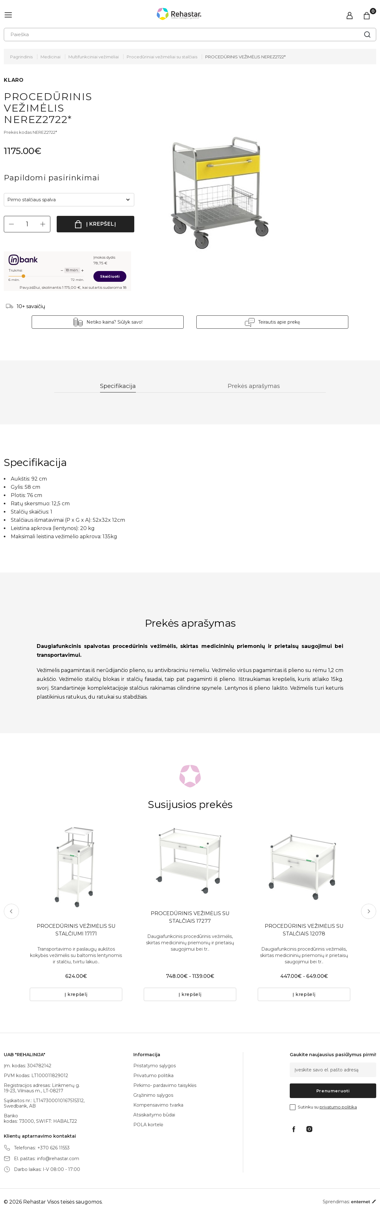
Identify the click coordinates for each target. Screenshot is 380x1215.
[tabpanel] (190, 862)
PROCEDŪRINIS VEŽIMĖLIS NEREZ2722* (245, 56)
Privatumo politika (153, 1075)
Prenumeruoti (333, 1090)
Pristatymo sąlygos (154, 1066)
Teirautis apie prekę (279, 322)
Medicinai (50, 56)
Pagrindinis (21, 56)
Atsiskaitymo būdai (154, 1115)
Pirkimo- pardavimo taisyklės (164, 1085)
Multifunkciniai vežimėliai (93, 56)
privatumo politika (338, 1106)
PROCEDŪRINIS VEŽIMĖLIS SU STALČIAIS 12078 (304, 930)
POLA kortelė (148, 1125)
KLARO (14, 80)
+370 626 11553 (53, 1148)
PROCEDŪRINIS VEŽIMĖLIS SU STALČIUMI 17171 (76, 930)
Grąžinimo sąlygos (153, 1095)
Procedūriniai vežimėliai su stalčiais (162, 56)
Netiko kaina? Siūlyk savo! (114, 322)
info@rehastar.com (58, 1158)
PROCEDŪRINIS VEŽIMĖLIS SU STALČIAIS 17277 (190, 917)
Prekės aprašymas (254, 386)
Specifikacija (118, 386)
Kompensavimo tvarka (158, 1105)
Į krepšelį (101, 224)
